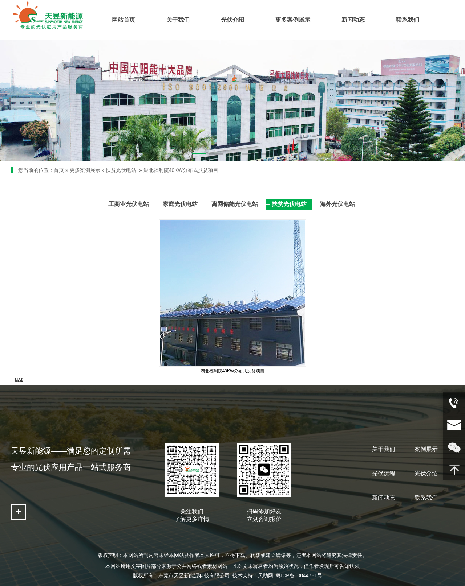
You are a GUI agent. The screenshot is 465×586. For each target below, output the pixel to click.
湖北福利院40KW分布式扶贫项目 (180, 170)
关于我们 (383, 449)
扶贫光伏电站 (121, 170)
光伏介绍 (426, 473)
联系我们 (426, 498)
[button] (199, 154)
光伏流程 (383, 473)
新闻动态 (383, 498)
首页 (59, 170)
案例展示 (426, 449)
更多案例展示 (85, 170)
